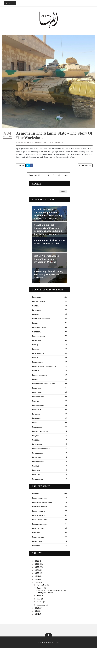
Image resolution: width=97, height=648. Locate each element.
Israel (36, 379)
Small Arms (39, 528)
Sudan (36, 371)
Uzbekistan (38, 479)
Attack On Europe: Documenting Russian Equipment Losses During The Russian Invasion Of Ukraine (48, 215)
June (39, 596)
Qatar (36, 436)
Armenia (37, 340)
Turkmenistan (40, 327)
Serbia (36, 440)
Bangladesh (39, 462)
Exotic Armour (42, 142)
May (39, 599)
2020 (37, 573)
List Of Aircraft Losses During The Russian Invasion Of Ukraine (46, 258)
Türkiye (37, 310)
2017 (37, 582)
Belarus (37, 388)
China (36, 349)
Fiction (37, 546)
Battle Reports (40, 524)
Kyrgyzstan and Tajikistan (45, 384)
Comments (57, 142)
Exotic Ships (39, 511)
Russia (36, 314)
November (42, 585)
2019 (37, 576)
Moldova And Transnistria (45, 366)
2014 (37, 614)
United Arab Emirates (42, 449)
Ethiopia (37, 332)
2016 (37, 608)
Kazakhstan (39, 405)
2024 (37, 561)
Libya (36, 323)
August (40, 588)
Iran (36, 358)
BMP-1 (30, 142)
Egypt (36, 401)
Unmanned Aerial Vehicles (44, 502)
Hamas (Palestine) (41, 431)
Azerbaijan (38, 362)
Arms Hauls (38, 541)
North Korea (39, 336)
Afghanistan (39, 353)
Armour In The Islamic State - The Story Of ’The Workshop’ (54, 135)
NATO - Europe (40, 301)
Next (66, 175)
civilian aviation (41, 520)
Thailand (38, 444)
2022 (37, 567)
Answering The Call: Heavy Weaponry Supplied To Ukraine (49, 274)
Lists (36, 494)
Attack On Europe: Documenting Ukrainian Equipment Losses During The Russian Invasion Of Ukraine (48, 230)
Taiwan (37, 414)
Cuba (36, 423)
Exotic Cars (39, 537)
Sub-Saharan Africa (42, 319)
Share (20, 165)
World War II (39, 515)
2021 (37, 570)
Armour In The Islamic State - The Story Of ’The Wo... (51, 591)
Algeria (37, 418)
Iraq (36, 345)
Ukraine (37, 297)
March (40, 602)
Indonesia (38, 392)
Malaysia (37, 475)
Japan (36, 466)
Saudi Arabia (39, 397)
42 (59, 175)
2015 (37, 611)
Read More (85, 165)
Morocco (38, 427)
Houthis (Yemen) (40, 375)
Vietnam (37, 457)
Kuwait (37, 470)
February (41, 605)
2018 (37, 579)
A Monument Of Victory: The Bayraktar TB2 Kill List (49, 242)
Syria (36, 306)
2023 (37, 564)
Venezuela (38, 453)
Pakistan (37, 410)
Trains (37, 533)
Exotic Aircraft (40, 507)
